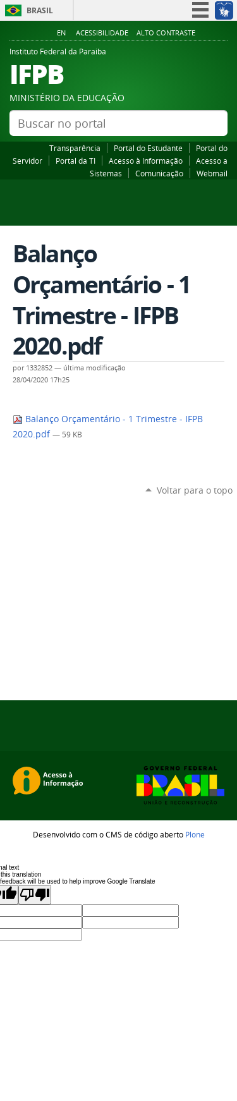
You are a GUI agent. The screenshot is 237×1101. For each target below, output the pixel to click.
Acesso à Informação (146, 160)
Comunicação (159, 173)
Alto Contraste (166, 32)
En (61, 32)
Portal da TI (75, 160)
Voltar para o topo (195, 490)
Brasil (40, 10)
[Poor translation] (34, 894)
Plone (195, 834)
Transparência (74, 148)
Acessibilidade (102, 32)
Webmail (212, 173)
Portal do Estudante (148, 148)
